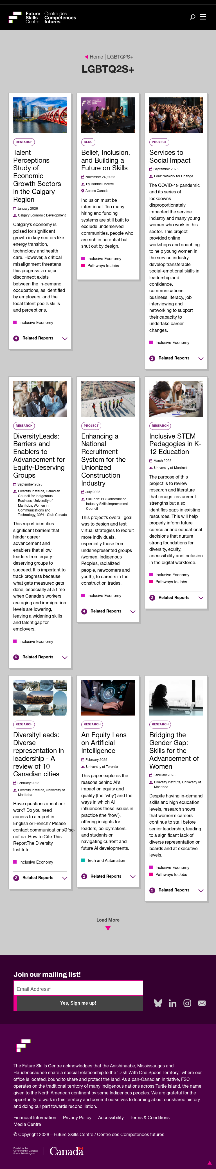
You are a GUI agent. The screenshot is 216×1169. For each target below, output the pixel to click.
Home (94, 57)
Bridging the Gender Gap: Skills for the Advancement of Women (174, 751)
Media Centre (27, 1125)
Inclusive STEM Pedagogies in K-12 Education (175, 444)
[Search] (192, 17)
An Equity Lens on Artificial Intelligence (104, 743)
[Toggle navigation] (203, 17)
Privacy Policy (77, 1118)
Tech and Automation (106, 861)
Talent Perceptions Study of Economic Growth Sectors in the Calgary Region (37, 176)
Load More (108, 924)
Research (24, 142)
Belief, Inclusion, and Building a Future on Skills (105, 160)
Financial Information (35, 1118)
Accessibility (111, 1118)
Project (159, 142)
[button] (208, 1162)
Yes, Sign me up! (78, 1003)
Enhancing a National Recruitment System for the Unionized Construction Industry (103, 460)
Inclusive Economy (36, 323)
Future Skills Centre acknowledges (57, 1066)
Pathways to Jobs (103, 266)
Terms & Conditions (150, 1118)
